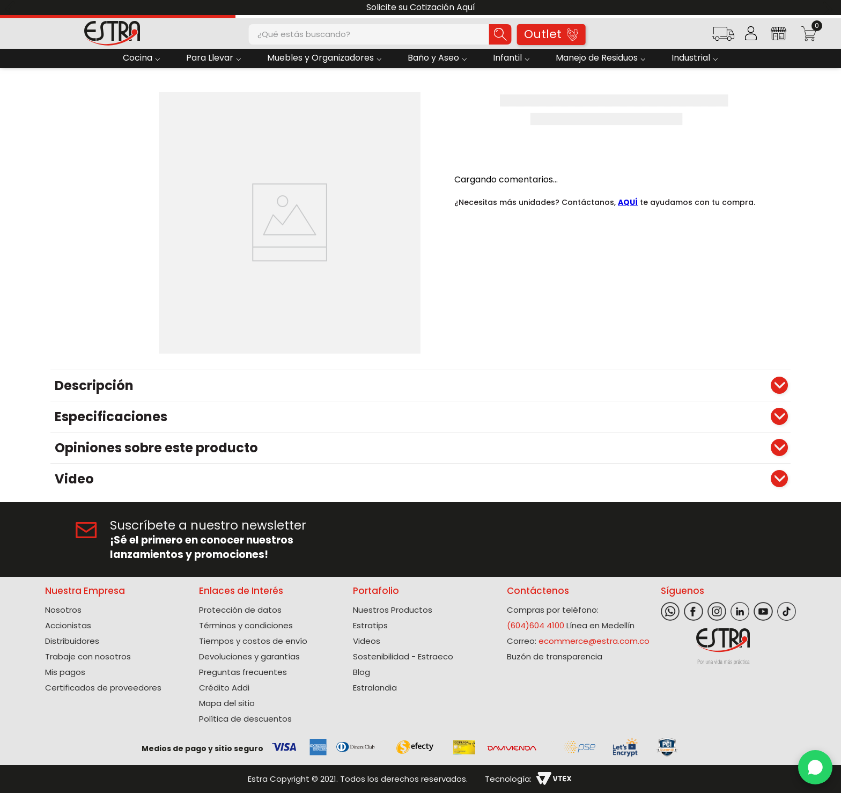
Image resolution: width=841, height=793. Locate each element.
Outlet (551, 34)
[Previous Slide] (12, 8)
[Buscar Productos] (500, 34)
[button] (723, 37)
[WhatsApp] (815, 767)
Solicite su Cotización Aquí (420, 7)
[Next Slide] (829, 8)
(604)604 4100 (535, 625)
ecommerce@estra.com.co (594, 641)
